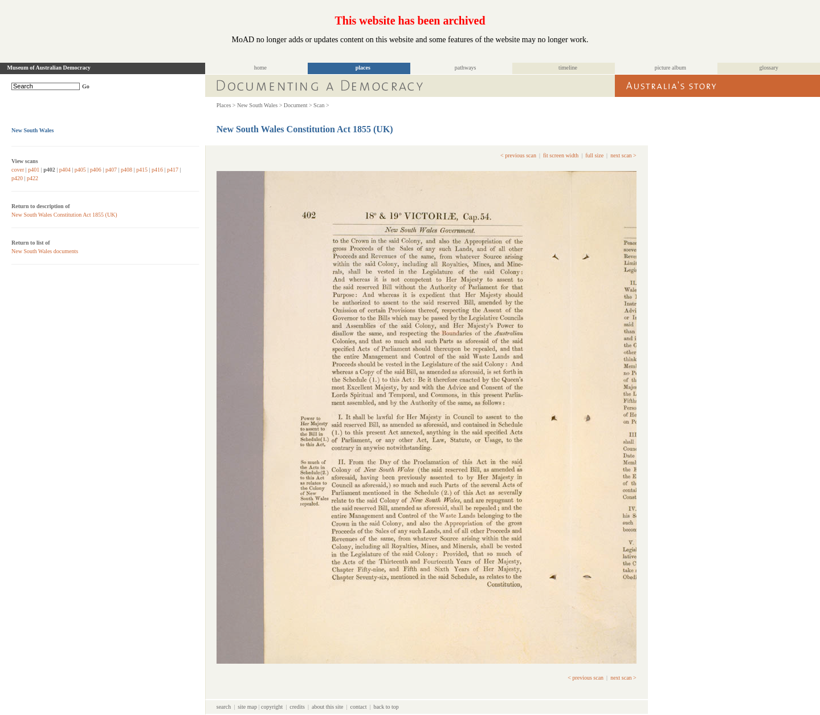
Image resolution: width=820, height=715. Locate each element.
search (224, 707)
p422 (32, 178)
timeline (567, 67)
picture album (670, 67)
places (363, 67)
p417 (172, 169)
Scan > (321, 105)
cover (17, 169)
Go (85, 86)
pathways (465, 67)
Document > (298, 105)
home (260, 67)
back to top (385, 707)
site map (247, 707)
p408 (126, 169)
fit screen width (560, 155)
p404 (65, 169)
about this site (328, 707)
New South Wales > (259, 105)
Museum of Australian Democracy (49, 67)
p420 (17, 178)
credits (297, 707)
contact (358, 707)
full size (594, 155)
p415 (142, 169)
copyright (272, 707)
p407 (111, 169)
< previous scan (518, 155)
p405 (80, 169)
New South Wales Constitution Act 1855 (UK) (64, 215)
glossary (768, 67)
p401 (33, 169)
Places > (226, 105)
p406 (95, 169)
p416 (157, 169)
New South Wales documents (44, 251)
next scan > (623, 155)
